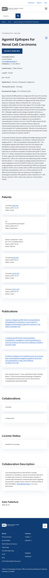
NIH (3, 557)
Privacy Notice (6, 537)
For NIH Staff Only (8, 550)
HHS (3, 554)
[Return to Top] (45, 525)
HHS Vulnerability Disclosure (11, 561)
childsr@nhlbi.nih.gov (24, 483)
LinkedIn (28, 540)
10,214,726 (15, 273)
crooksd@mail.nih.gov (9, 61)
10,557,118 (15, 289)
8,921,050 (15, 257)
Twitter (28, 537)
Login (45, 2)
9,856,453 (15, 205)
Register (39, 2)
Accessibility (6, 540)
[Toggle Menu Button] (45, 9)
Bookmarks (31, 2)
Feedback (28, 556)
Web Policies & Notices (9, 543)
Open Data (5, 547)
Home (3, 21)
